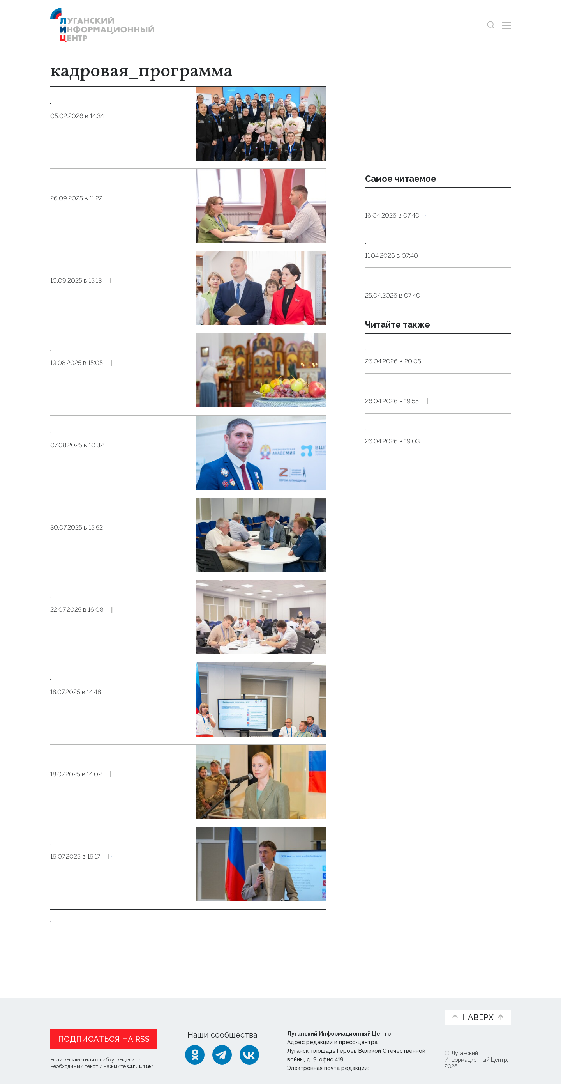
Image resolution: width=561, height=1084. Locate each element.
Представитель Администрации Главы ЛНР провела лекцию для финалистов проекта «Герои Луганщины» (118, 701)
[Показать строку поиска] (490, 25)
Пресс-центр (355, 1007)
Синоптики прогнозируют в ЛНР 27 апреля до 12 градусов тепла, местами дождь (432, 397)
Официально (446, 552)
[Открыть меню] (506, 25)
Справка (440, 422)
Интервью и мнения (236, 1007)
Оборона (123, 807)
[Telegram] (222, 1053)
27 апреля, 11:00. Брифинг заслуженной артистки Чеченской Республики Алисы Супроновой (432, 457)
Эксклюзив (165, 317)
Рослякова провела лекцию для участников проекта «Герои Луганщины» (116, 779)
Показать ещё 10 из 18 (92, 936)
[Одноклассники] (195, 1053)
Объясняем (414, 1003)
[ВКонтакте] (249, 1053)
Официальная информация (146, 1007)
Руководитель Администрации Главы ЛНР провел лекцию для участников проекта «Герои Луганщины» (116, 873)
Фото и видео (300, 1007)
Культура (440, 482)
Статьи (101, 1003)
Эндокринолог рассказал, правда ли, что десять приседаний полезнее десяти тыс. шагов (436, 211)
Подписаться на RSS (104, 1037)
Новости (64, 1003)
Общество (127, 152)
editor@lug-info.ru (396, 1066)
